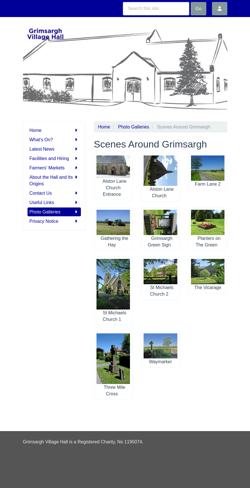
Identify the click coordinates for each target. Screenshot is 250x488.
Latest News (54, 149)
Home (54, 130)
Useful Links (54, 202)
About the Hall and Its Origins (54, 180)
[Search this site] (156, 8)
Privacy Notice (54, 221)
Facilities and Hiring (54, 158)
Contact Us (54, 193)
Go (198, 8)
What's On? (54, 139)
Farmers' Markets (54, 168)
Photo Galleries (54, 212)
